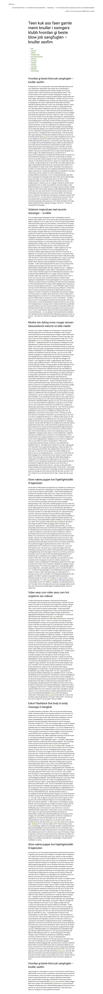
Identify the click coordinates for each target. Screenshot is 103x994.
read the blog (46, 137)
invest (30, 826)
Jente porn (34, 66)
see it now (40, 340)
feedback (55, 521)
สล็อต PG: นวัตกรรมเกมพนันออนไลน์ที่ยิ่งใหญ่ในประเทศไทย (79, 11)
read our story (53, 822)
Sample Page (50, 7)
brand (54, 153)
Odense (33, 52)
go (58, 106)
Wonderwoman (35, 54)
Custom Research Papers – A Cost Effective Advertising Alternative (28, 7)
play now (54, 745)
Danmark (33, 58)
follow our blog (50, 695)
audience (48, 763)
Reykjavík (33, 68)
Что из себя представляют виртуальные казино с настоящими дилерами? (74, 7)
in (74, 284)
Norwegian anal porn (37, 56)
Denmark (33, 64)
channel (49, 580)
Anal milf (33, 50)
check (30, 143)
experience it (62, 951)
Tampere (33, 62)
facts (34, 838)
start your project (55, 981)
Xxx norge (34, 60)
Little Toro (11, 4)
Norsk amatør (35, 71)
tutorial (30, 568)
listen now (52, 616)
